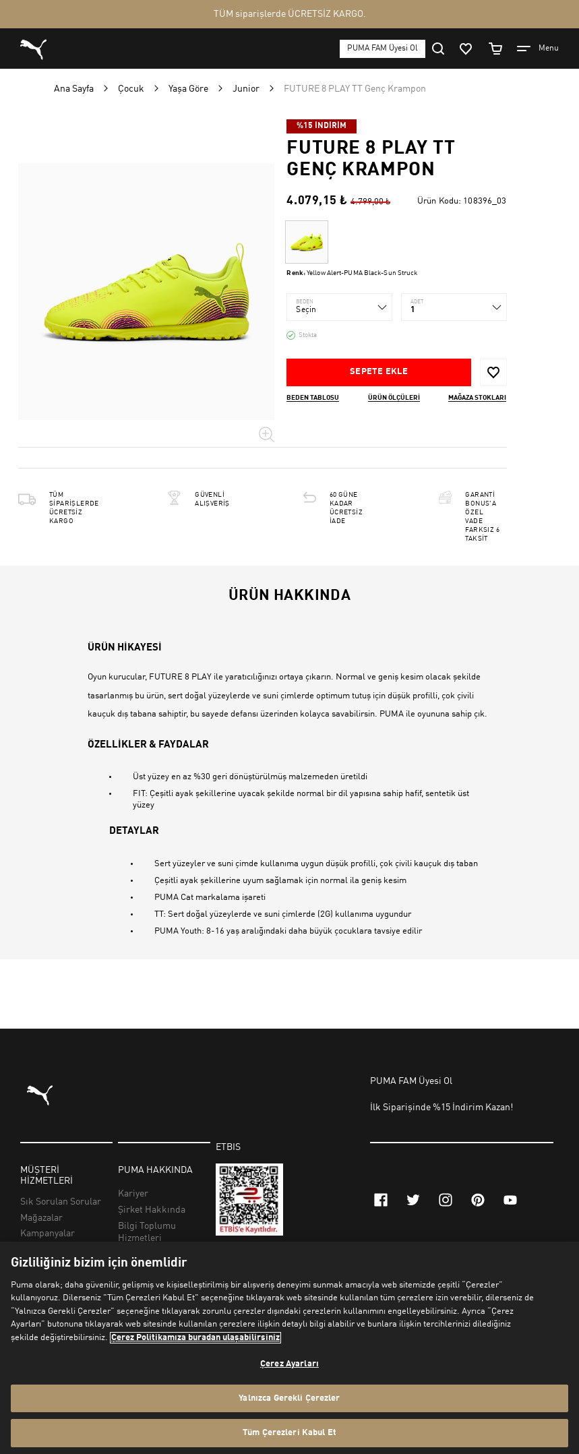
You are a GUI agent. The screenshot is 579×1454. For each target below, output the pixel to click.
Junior (246, 89)
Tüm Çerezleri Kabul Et (289, 1432)
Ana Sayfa (74, 89)
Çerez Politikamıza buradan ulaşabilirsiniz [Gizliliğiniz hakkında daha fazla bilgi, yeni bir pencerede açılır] (195, 1337)
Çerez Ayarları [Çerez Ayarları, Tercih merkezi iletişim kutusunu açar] (289, 1364)
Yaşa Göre (188, 89)
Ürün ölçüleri (394, 397)
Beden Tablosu (312, 397)
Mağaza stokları (477, 397)
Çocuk (131, 89)
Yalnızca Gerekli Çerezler (289, 1398)
